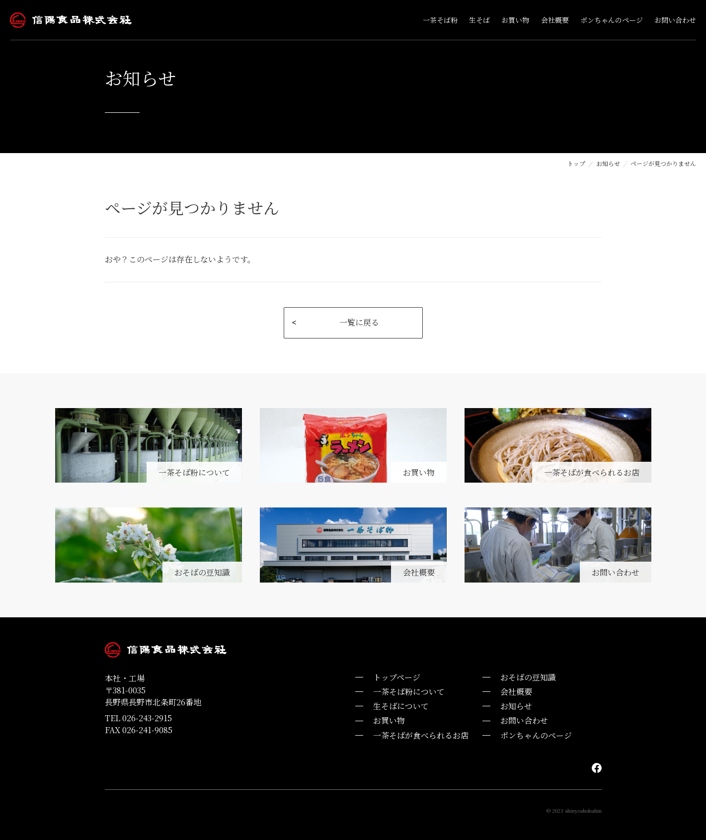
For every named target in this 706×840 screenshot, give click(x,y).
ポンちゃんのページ (536, 735)
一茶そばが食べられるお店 (421, 735)
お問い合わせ (524, 720)
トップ (576, 163)
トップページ (396, 677)
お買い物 (389, 720)
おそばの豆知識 (528, 677)
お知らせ (608, 163)
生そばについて (401, 706)
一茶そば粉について (409, 691)
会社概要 (516, 691)
